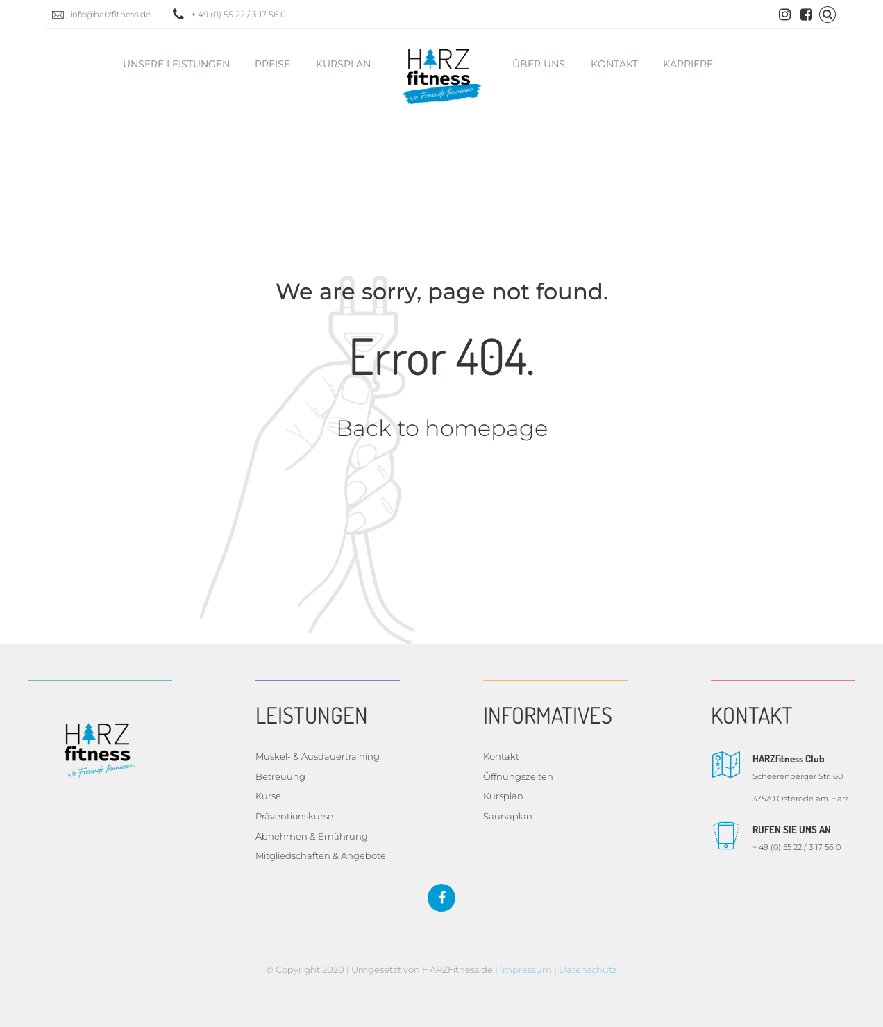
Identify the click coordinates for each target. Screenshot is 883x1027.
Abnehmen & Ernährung (311, 836)
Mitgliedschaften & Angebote (320, 855)
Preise (272, 64)
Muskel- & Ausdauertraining (317, 756)
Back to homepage (442, 428)
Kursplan (343, 64)
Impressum (526, 969)
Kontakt (614, 64)
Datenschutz (588, 969)
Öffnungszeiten (518, 776)
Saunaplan (507, 815)
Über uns (538, 64)
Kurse (268, 795)
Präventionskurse (294, 815)
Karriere (688, 64)
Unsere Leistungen (176, 64)
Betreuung (280, 776)
